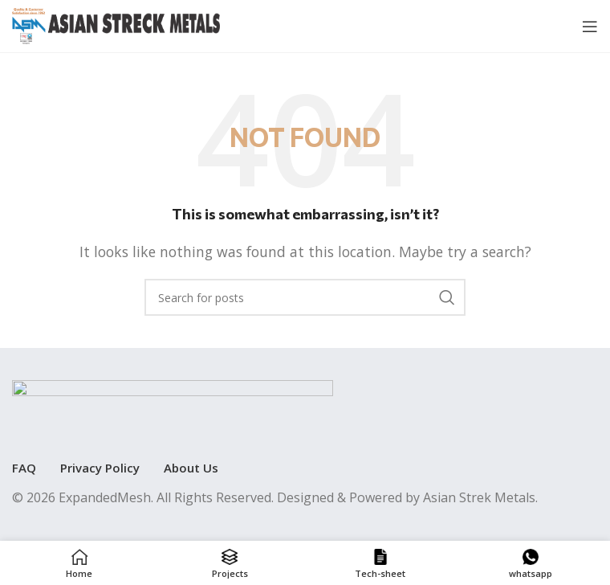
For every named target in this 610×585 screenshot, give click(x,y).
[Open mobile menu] (590, 26)
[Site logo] (116, 25)
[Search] (305, 297)
